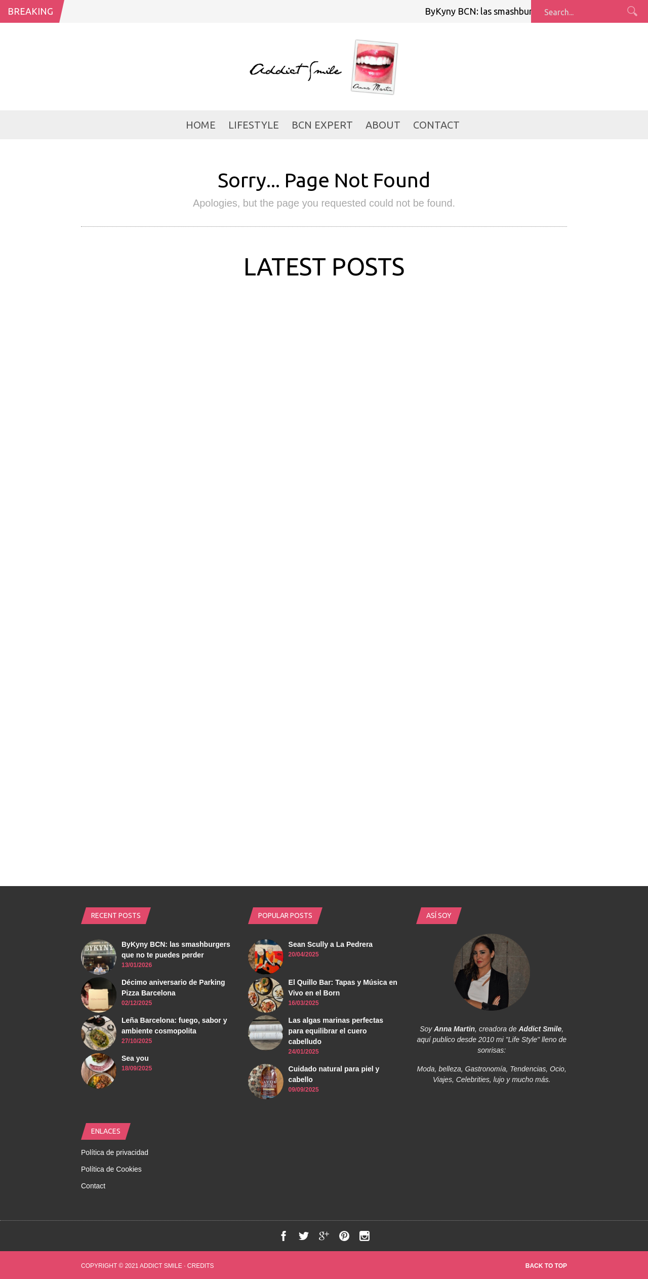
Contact (436, 125)
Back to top (546, 1265)
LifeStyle (253, 125)
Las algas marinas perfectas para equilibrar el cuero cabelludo (336, 1031)
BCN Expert (322, 125)
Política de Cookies (111, 1169)
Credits (200, 1265)
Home (201, 125)
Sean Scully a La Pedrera (331, 944)
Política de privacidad (114, 1152)
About (383, 125)
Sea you (135, 1058)
